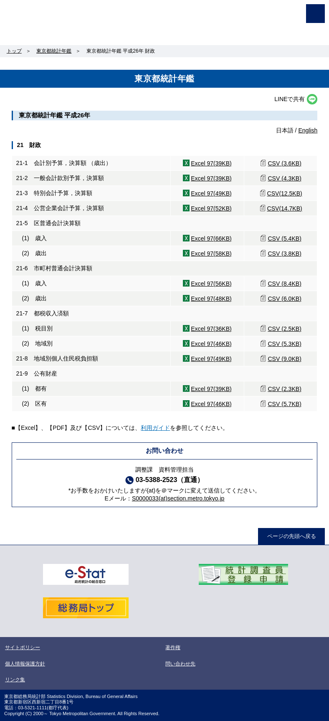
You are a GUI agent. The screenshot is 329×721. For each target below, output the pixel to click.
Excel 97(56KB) (211, 283)
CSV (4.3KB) (284, 178)
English (307, 130)
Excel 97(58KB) (211, 253)
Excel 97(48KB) (211, 298)
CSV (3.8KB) (284, 253)
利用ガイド (155, 427)
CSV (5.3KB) (284, 343)
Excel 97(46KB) (211, 343)
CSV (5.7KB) (284, 404)
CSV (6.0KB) (284, 298)
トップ (14, 51)
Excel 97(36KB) (211, 328)
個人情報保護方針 (25, 664)
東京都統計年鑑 (53, 51)
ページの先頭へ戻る (291, 536)
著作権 (172, 647)
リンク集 (15, 680)
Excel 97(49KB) (211, 193)
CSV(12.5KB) (284, 193)
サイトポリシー (22, 647)
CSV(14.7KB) (284, 208)
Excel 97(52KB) (211, 208)
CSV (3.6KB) (284, 163)
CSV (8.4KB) (284, 283)
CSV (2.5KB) (284, 328)
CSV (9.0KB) (284, 358)
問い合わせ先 (180, 664)
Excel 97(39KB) (211, 163)
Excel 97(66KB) (211, 238)
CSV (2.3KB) (284, 389)
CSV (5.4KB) (284, 238)
